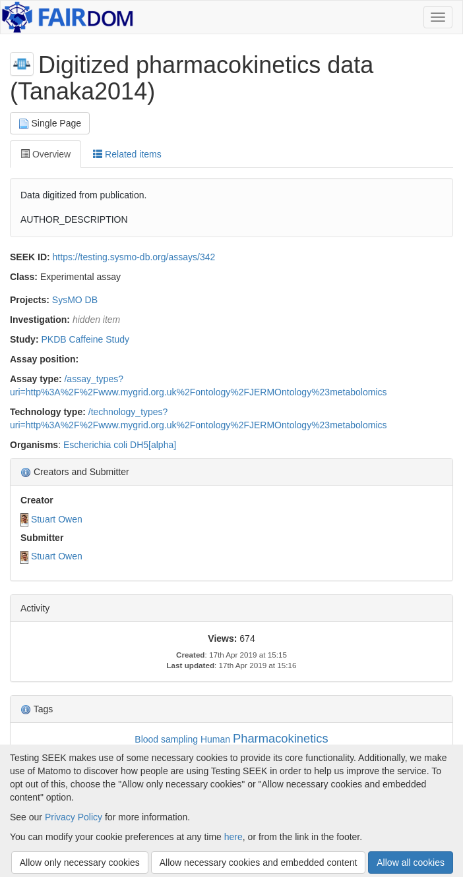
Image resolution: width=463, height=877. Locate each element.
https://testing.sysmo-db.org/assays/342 (134, 257)
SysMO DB (75, 300)
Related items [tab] (127, 154)
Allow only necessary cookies (80, 862)
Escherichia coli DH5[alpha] (119, 444)
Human (215, 739)
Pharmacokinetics (280, 738)
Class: (24, 276)
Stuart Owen (56, 519)
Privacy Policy (73, 817)
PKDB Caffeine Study (85, 339)
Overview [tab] (45, 154)
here (233, 837)
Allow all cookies (411, 862)
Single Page (49, 123)
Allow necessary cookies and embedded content (258, 862)
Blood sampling (166, 739)
